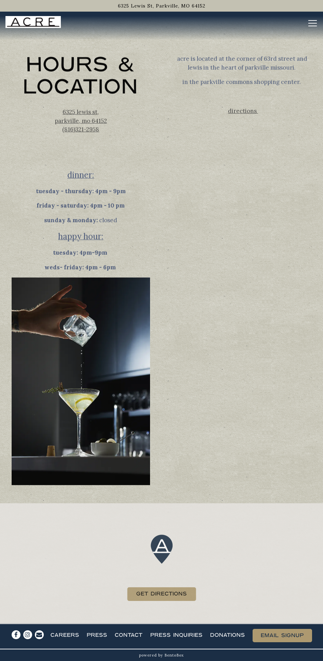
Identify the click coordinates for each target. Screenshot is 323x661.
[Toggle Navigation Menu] (312, 23)
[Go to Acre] (161, 5)
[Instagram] (27, 634)
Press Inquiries (176, 635)
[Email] (39, 634)
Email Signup (282, 635)
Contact (129, 635)
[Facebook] (16, 634)
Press (97, 635)
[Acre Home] (33, 21)
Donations (227, 635)
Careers (65, 635)
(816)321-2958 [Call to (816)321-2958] (80, 130)
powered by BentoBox (161, 655)
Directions (243, 111)
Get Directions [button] (161, 595)
